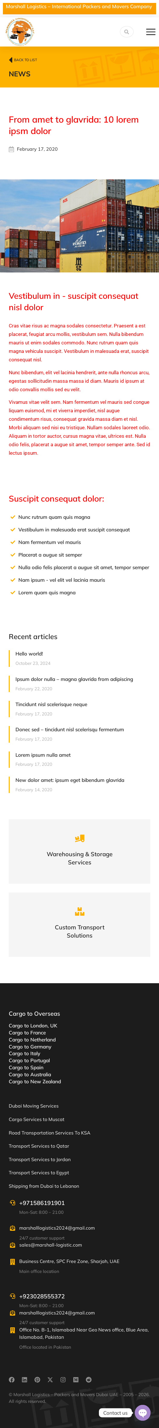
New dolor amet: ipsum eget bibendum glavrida (69, 780)
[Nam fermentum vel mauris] (13, 542)
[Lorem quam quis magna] (13, 592)
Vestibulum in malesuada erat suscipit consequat (74, 529)
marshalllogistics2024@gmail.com (57, 1228)
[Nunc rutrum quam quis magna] (13, 517)
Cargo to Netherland (32, 1039)
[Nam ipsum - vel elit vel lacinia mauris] (13, 580)
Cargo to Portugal (29, 1060)
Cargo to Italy (24, 1053)
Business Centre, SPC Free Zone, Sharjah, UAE (69, 1261)
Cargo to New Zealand (35, 1081)
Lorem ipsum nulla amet (43, 755)
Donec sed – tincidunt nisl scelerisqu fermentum (69, 729)
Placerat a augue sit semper (50, 555)
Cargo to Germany (30, 1046)
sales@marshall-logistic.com (50, 1245)
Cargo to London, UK (33, 1025)
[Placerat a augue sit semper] (13, 555)
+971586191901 (42, 1202)
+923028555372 (42, 1296)
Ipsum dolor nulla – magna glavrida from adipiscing (74, 679)
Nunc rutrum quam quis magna (54, 517)
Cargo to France (27, 1032)
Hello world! (29, 654)
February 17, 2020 (37, 149)
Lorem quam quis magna (47, 592)
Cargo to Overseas (34, 1013)
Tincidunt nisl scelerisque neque (51, 704)
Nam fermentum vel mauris (49, 542)
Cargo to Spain (26, 1067)
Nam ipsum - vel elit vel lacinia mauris (61, 580)
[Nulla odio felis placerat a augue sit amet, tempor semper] (13, 567)
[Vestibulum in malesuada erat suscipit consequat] (13, 530)
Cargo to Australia (30, 1074)
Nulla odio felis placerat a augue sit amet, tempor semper (83, 567)
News (19, 73)
